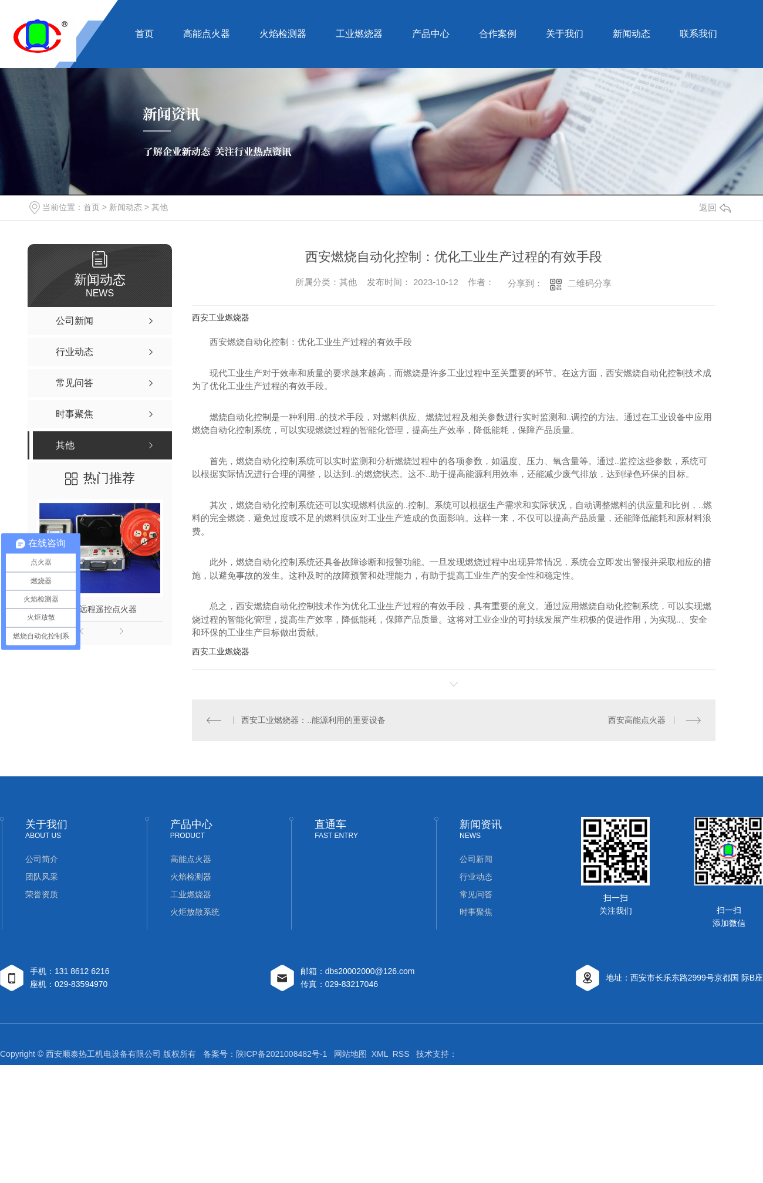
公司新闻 (476, 859)
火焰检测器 (282, 34)
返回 (715, 207)
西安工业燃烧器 (220, 317)
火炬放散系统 (195, 912)
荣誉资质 (41, 894)
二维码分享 (590, 283)
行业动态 (476, 876)
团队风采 (41, 876)
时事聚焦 (476, 912)
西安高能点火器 (637, 720)
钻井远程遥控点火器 (100, 609)
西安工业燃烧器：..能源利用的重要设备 (313, 720)
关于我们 (564, 34)
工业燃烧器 (359, 34)
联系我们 (698, 34)
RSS (401, 1054)
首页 (144, 34)
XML (380, 1054)
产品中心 (431, 34)
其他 (159, 207)
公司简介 (41, 859)
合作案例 (497, 34)
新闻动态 (631, 34)
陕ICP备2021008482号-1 (282, 1054)
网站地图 (350, 1054)
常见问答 (476, 894)
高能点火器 (206, 34)
